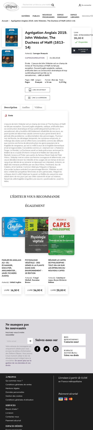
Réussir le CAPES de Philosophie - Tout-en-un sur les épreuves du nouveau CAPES (57, 266)
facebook (37, 350)
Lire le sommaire (37, 98)
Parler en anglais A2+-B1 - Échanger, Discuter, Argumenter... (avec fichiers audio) (11, 268)
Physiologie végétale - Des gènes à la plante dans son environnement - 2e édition (34, 267)
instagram (56, 350)
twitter (46, 350)
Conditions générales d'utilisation (19, 400)
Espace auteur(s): (71, 353)
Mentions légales (13, 389)
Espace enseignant (62, 16)
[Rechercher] (38, 4)
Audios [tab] (30, 107)
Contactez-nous (12, 417)
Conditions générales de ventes (19, 385)
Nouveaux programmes (48, 16)
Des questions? (71, 340)
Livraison (9, 413)
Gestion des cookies (14, 396)
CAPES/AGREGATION (34, 58)
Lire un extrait (37, 90)
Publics (36, 16)
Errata (10, 116)
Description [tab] (12, 107)
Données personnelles (15, 392)
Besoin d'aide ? (12, 409)
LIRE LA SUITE (43, 75)
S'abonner (30, 342)
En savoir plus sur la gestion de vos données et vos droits (18, 363)
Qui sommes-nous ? (14, 381)
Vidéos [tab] (44, 107)
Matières (26, 16)
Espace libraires (75, 16)
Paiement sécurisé (13, 421)
